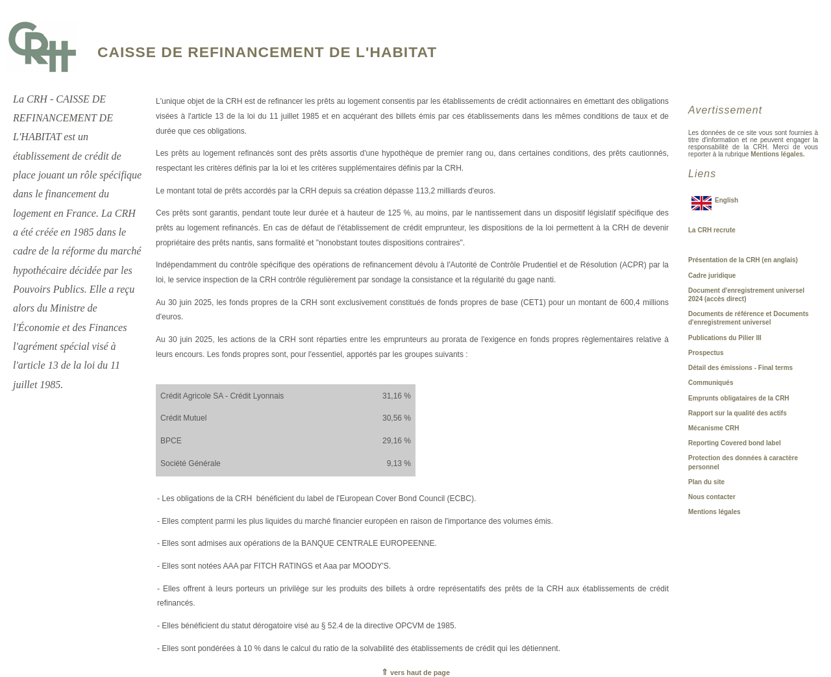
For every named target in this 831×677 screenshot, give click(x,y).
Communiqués (710, 382)
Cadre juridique (712, 275)
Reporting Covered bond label (734, 443)
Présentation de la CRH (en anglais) (743, 260)
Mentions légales (714, 511)
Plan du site (706, 482)
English (726, 200)
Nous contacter (712, 496)
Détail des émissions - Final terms (740, 367)
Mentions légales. (777, 154)
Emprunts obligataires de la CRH (738, 398)
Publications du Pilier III (725, 337)
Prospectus (705, 352)
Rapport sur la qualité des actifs (737, 413)
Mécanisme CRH (713, 428)
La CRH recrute (712, 230)
